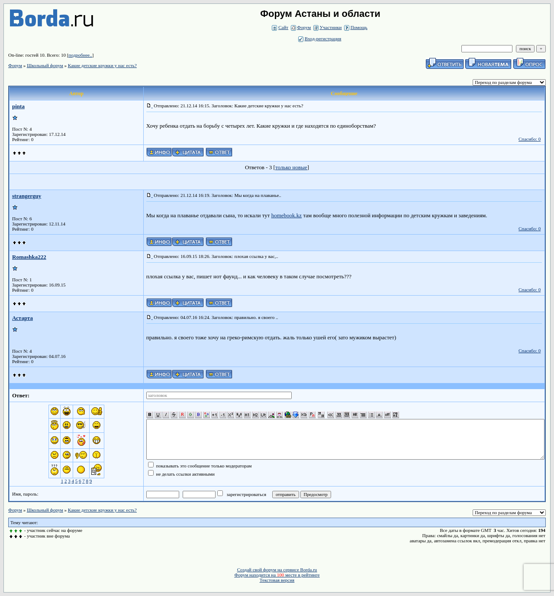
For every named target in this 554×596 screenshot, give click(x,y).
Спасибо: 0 (530, 139)
